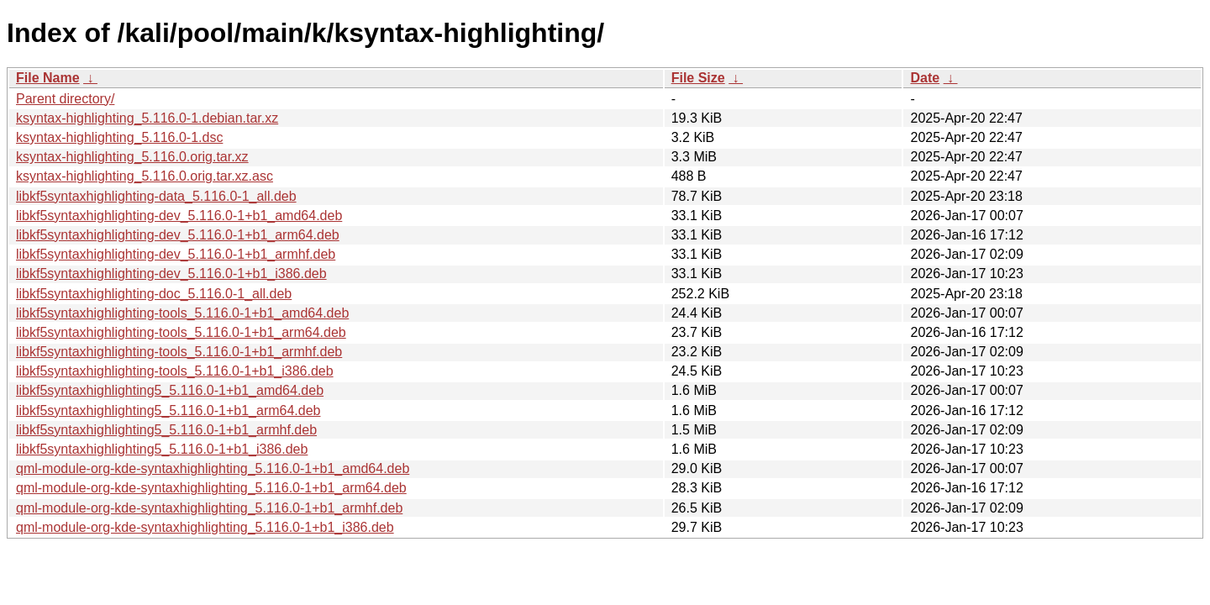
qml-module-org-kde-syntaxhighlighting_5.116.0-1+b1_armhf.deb (209, 508)
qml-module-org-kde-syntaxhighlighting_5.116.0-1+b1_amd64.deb (212, 468)
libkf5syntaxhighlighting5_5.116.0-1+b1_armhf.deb (166, 430)
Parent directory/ (65, 99)
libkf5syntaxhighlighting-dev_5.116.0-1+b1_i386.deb (171, 273)
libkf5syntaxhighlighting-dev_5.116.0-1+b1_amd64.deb (179, 215)
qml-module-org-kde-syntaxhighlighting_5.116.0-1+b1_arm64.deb (211, 488)
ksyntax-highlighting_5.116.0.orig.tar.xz (132, 157)
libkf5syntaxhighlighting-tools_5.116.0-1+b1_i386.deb (175, 371)
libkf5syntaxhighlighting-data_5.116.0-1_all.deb (156, 196)
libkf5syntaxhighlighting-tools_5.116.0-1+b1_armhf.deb (179, 352)
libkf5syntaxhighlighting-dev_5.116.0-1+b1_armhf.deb (175, 254)
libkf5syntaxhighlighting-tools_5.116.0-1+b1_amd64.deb (182, 313)
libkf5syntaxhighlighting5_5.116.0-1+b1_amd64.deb (170, 390)
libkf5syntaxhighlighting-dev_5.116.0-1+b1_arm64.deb (177, 235)
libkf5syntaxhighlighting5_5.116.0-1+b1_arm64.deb (168, 410)
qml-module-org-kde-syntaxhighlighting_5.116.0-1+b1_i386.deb (205, 527)
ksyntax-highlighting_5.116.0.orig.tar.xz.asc (144, 176)
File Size (698, 78)
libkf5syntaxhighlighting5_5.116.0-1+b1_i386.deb (162, 449)
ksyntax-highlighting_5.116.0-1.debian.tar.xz (147, 118)
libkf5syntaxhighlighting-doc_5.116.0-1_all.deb (154, 294)
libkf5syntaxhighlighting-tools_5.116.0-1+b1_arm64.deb (181, 332)
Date (924, 78)
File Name (48, 78)
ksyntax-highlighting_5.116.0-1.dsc (119, 137)
